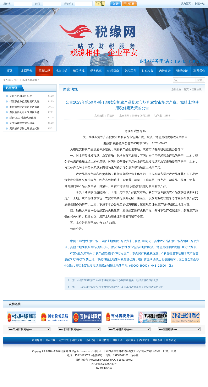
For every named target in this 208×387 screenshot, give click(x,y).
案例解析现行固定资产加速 (24, 106)
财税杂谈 (182, 70)
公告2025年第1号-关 (21, 96)
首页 (9, 70)
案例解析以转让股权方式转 (24, 128)
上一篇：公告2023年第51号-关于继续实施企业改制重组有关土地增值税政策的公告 (113, 280)
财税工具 (130, 70)
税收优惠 (96, 70)
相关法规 (78, 70)
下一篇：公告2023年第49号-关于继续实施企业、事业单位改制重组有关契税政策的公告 (115, 287)
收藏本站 (200, 3)
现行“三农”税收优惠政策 (23, 117)
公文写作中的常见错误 (22, 123)
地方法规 (61, 70)
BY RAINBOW (104, 368)
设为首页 (186, 3)
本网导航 (27, 70)
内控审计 (165, 70)
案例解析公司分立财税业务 (24, 112)
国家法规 (44, 70)
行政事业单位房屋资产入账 (24, 101)
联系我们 (199, 70)
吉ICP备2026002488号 (104, 363)
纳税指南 (113, 70)
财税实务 (147, 70)
